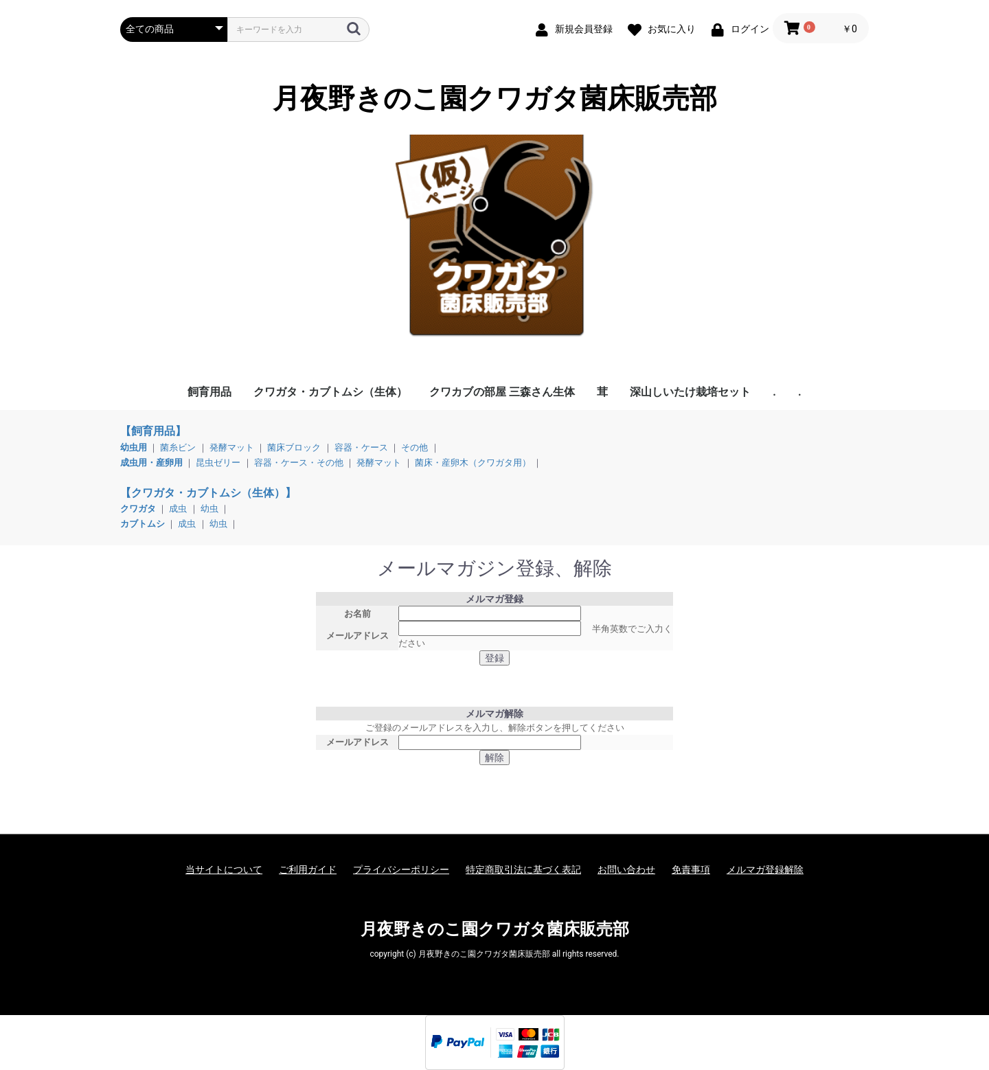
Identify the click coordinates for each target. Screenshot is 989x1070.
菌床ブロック (294, 447)
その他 (414, 447)
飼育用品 (209, 391)
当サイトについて (223, 869)
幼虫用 (134, 447)
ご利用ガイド (308, 869)
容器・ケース (361, 447)
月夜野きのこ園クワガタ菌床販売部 (495, 99)
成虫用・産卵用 (152, 462)
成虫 (178, 508)
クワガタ (139, 508)
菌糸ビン (178, 447)
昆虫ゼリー (218, 462)
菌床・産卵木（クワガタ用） (473, 462)
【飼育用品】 (153, 430)
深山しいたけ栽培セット (690, 391)
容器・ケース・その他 (298, 462)
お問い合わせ (626, 869)
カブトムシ (143, 524)
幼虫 (209, 508)
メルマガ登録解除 (765, 869)
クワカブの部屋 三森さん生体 (502, 391)
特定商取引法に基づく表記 (523, 869)
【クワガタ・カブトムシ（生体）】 (208, 492)
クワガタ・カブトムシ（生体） (330, 391)
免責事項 (691, 869)
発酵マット (231, 447)
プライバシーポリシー (401, 869)
